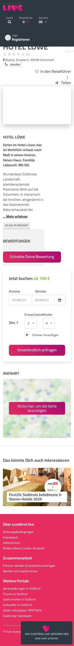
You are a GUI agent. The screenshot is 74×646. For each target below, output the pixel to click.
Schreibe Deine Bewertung (32, 256)
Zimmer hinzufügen (41, 335)
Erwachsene (30, 314)
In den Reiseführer (53, 71)
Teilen (63, 83)
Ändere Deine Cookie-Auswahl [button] (23, 548)
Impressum (10, 537)
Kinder (47, 314)
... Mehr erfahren (15, 216)
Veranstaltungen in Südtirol (21, 588)
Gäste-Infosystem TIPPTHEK (22, 610)
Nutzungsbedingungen (18, 532)
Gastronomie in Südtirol (19, 599)
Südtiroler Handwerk (17, 616)
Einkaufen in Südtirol (17, 605)
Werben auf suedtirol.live (20, 571)
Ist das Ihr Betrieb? (16, 225)
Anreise (14, 291)
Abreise (40, 291)
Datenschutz (11, 542)
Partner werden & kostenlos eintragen (29, 565)
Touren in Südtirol (15, 594)
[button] (30, 323)
